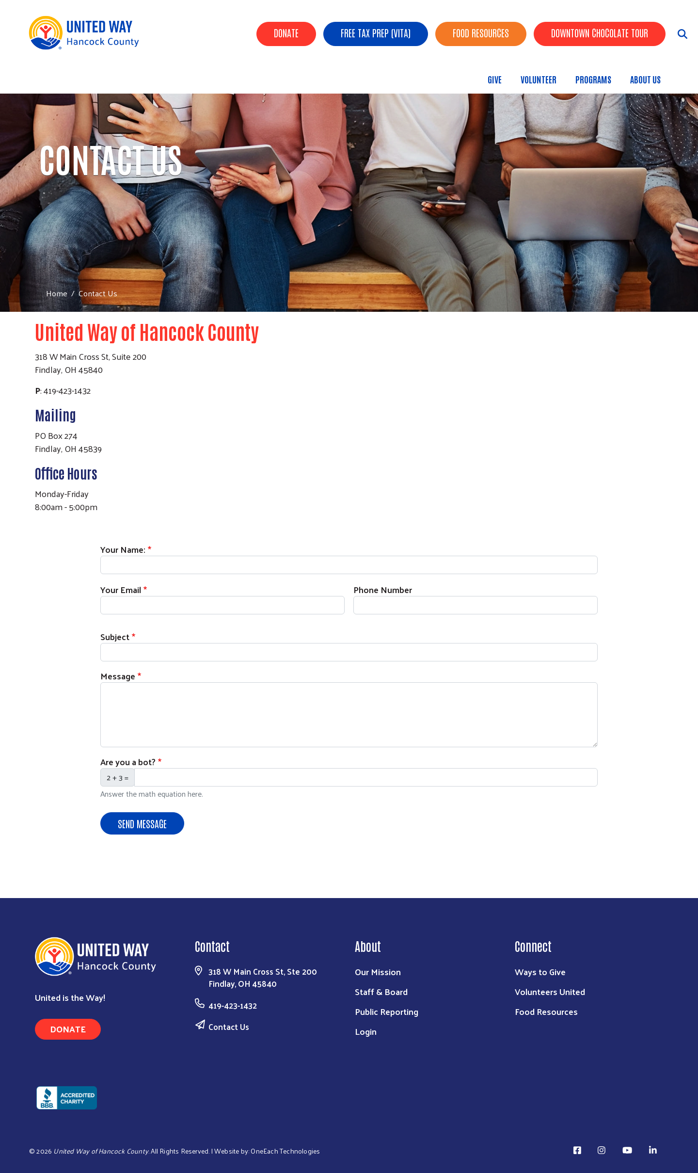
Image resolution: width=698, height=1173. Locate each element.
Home (56, 293)
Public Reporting (386, 1011)
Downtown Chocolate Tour (599, 32)
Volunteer (538, 79)
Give (495, 79)
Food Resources (481, 32)
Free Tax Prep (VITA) (376, 32)
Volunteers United (550, 991)
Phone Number (382, 589)
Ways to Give (540, 971)
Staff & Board (381, 991)
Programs (593, 79)
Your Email (120, 589)
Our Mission (378, 971)
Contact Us (228, 1026)
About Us (645, 79)
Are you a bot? (128, 761)
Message (117, 675)
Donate (286, 32)
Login (366, 1031)
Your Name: (122, 549)
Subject (114, 636)
